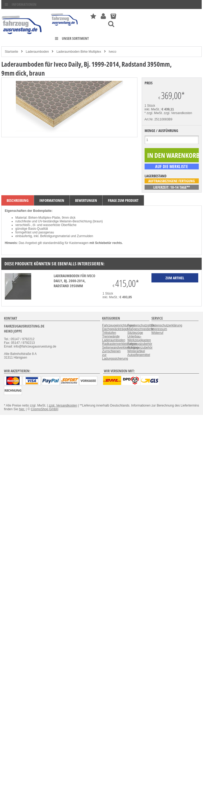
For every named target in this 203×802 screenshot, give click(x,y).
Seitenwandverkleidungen (120, 347)
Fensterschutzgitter (140, 325)
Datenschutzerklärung (166, 325)
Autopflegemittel (138, 355)
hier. (22, 409)
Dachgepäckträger (115, 329)
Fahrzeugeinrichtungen (118, 325)
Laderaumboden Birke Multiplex (79, 51)
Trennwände (110, 336)
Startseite (11, 51)
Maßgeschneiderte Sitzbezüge (140, 331)
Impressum (159, 329)
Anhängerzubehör (140, 347)
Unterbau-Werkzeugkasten (139, 338)
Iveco (112, 51)
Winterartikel (136, 351)
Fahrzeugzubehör (139, 344)
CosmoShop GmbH (44, 409)
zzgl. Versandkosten (178, 113)
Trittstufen (109, 333)
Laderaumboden (37, 51)
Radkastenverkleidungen (119, 344)
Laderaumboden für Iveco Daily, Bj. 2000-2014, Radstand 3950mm (74, 280)
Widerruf (157, 333)
